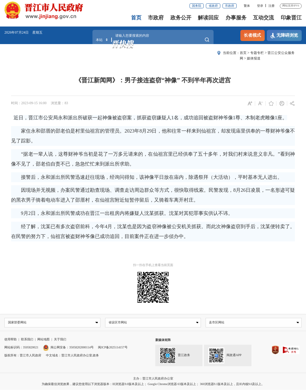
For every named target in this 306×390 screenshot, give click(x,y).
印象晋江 (291, 18)
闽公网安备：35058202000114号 (68, 347)
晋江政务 (175, 355)
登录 (260, 5)
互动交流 (263, 18)
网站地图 (43, 339)
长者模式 (252, 35)
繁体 (247, 5)
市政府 (229, 5)
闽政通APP (225, 355)
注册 (271, 5)
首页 (136, 18)
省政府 (213, 5)
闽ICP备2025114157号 (112, 347)
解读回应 (208, 18)
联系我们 (27, 339)
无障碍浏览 (284, 35)
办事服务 (236, 18)
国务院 (196, 5)
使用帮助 (10, 339)
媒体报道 (253, 58)
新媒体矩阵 (163, 340)
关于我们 (60, 339)
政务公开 (180, 18)
